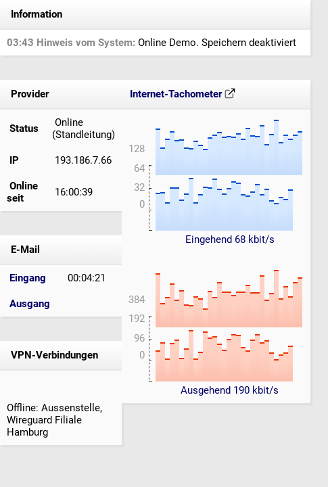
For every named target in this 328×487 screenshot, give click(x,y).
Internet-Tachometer (182, 94)
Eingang (27, 278)
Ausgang (29, 304)
